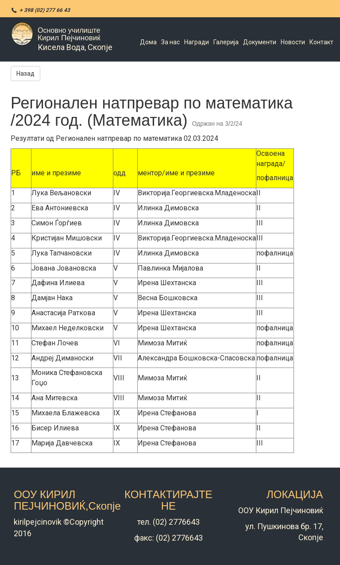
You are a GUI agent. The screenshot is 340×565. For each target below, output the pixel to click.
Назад (25, 73)
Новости (293, 42)
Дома (148, 42)
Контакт (321, 42)
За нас (170, 42)
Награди (196, 42)
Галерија (226, 42)
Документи (259, 42)
